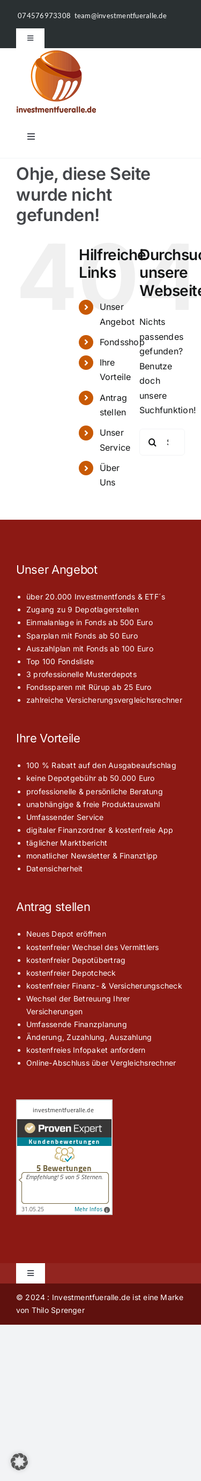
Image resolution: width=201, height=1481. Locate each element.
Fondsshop (122, 342)
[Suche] (152, 442)
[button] (19, 1461)
